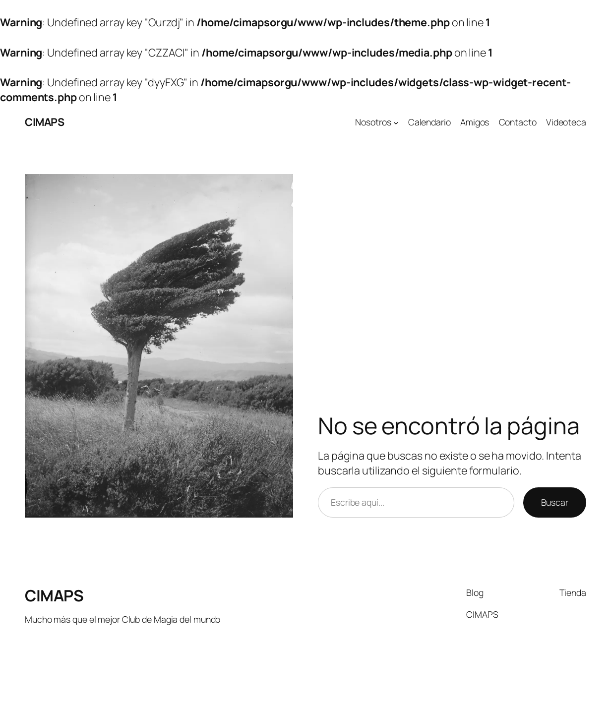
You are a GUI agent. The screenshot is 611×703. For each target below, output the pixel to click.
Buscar (554, 502)
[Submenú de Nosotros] (396, 122)
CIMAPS (44, 122)
